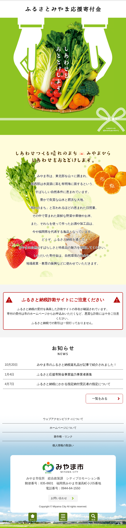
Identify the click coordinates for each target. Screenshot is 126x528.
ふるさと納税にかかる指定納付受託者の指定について (73, 384)
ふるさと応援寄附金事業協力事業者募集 (64, 374)
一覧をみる (99, 398)
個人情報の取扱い (63, 445)
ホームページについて (63, 427)
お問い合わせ (59, 498)
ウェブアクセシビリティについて (63, 418)
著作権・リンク (63, 436)
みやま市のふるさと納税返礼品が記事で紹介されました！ (77, 364)
